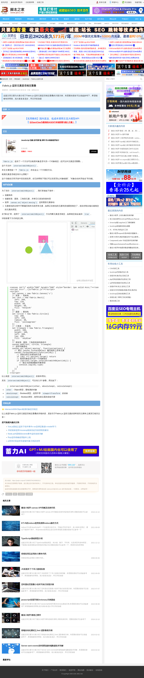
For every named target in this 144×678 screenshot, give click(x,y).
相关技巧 (134, 23)
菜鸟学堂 (4, 2)
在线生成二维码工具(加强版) (120, 297)
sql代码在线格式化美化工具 (120, 283)
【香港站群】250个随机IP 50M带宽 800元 (54, 51)
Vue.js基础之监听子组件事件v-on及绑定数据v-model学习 (32, 427)
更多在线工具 (115, 301)
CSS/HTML (82, 23)
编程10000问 (71, 23)
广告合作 (54, 670)
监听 (15, 494)
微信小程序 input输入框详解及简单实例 (125, 145)
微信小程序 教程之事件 (31, 615)
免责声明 (72, 670)
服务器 (77, 19)
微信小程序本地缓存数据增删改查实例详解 (126, 248)
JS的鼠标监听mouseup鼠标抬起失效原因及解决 (28, 430)
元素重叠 (29, 494)
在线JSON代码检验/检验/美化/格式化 (123, 290)
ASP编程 (52, 23)
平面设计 (125, 19)
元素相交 (21, 494)
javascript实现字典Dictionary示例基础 (38, 600)
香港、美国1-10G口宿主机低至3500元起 (89, 51)
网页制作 (18, 19)
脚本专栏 (42, 19)
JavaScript (5, 23)
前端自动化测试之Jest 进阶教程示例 (36, 630)
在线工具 (40, 2)
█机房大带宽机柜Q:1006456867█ (122, 45)
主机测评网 (30, 2)
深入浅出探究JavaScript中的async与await (124, 219)
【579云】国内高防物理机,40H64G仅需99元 (19, 51)
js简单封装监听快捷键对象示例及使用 (24, 441)
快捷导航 (139, 2)
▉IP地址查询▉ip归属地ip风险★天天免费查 (54, 48)
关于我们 (45, 670)
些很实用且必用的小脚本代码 (33, 554)
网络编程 (30, 19)
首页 (10, 79)
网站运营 (113, 19)
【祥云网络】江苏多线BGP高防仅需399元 (125, 55)
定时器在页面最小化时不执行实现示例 (37, 584)
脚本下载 (55, 19)
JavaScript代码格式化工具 (119, 272)
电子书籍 (88, 19)
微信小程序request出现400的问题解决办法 (125, 233)
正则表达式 (43, 23)
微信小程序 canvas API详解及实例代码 (38, 508)
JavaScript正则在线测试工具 (120, 294)
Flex (90, 23)
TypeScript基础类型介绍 (32, 538)
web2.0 (106, 23)
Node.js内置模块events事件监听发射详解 (25, 434)
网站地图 (81, 670)
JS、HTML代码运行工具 (119, 230)
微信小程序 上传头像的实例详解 (122, 215)
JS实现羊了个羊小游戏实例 (33, 569)
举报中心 (115, 2)
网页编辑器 (125, 23)
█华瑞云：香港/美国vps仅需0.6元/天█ (88, 58)
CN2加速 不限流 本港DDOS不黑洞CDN (53, 42)
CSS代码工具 (114, 268)
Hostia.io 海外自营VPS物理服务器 (86, 45)
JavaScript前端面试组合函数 (120, 226)
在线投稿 (99, 670)
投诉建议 (90, 670)
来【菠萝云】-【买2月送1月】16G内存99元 (18, 45)
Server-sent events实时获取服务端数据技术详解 (42, 646)
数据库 (66, 19)
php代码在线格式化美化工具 (120, 279)
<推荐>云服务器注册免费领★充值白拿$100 (18, 42)
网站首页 (6, 19)
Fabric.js (9, 494)
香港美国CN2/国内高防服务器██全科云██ (18, 61)
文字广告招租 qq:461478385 (84, 42)
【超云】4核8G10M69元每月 (49, 58)
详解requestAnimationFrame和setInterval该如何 (126, 244)
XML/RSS (115, 23)
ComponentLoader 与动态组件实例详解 (124, 240)
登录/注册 (102, 2)
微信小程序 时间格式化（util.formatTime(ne (127, 152)
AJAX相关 (33, 23)
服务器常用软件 (17, 2)
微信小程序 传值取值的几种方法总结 (124, 149)
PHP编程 (24, 23)
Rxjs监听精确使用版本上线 (19, 437)
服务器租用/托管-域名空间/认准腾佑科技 (124, 58)
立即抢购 (93, 151)
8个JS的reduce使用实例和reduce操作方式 (39, 523)
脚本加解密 (97, 23)
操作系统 (100, 19)
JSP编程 (61, 23)
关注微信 (128, 2)
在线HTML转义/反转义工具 (120, 286)
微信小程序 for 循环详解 (120, 134)
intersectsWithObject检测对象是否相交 (21, 409)
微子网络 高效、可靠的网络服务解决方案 (89, 55)
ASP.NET (15, 23)
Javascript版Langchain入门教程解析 (122, 222)
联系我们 (63, 670)
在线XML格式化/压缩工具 (119, 276)
